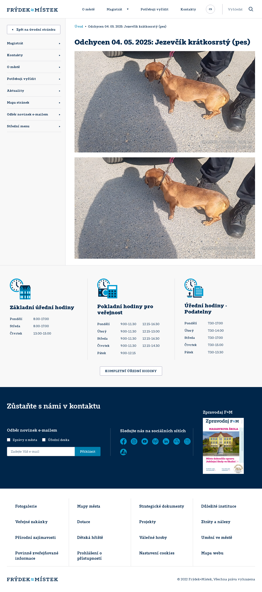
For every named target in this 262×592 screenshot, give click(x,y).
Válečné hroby (153, 537)
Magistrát (114, 9)
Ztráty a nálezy (215, 521)
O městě (88, 9)
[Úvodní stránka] (32, 9)
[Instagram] (134, 441)
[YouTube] (144, 441)
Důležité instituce (218, 506)
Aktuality (15, 90)
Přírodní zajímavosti (35, 537)
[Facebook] (123, 441)
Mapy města (88, 506)
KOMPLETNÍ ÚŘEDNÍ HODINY (131, 371)
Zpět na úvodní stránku (33, 29)
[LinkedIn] (166, 441)
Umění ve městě (216, 537)
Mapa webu (212, 553)
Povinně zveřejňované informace (36, 555)
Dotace (83, 521)
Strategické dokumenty (161, 506)
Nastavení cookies (156, 553)
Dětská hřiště (90, 537)
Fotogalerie (26, 506)
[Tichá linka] (176, 441)
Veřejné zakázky (31, 521)
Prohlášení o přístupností (89, 555)
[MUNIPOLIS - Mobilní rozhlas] (155, 441)
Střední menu (18, 126)
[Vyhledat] (251, 9)
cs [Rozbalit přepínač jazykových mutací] (210, 9)
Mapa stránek (18, 102)
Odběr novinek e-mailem (27, 114)
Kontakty (188, 9)
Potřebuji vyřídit (154, 9)
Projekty (147, 521)
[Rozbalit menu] (129, 9)
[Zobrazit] (187, 441)
